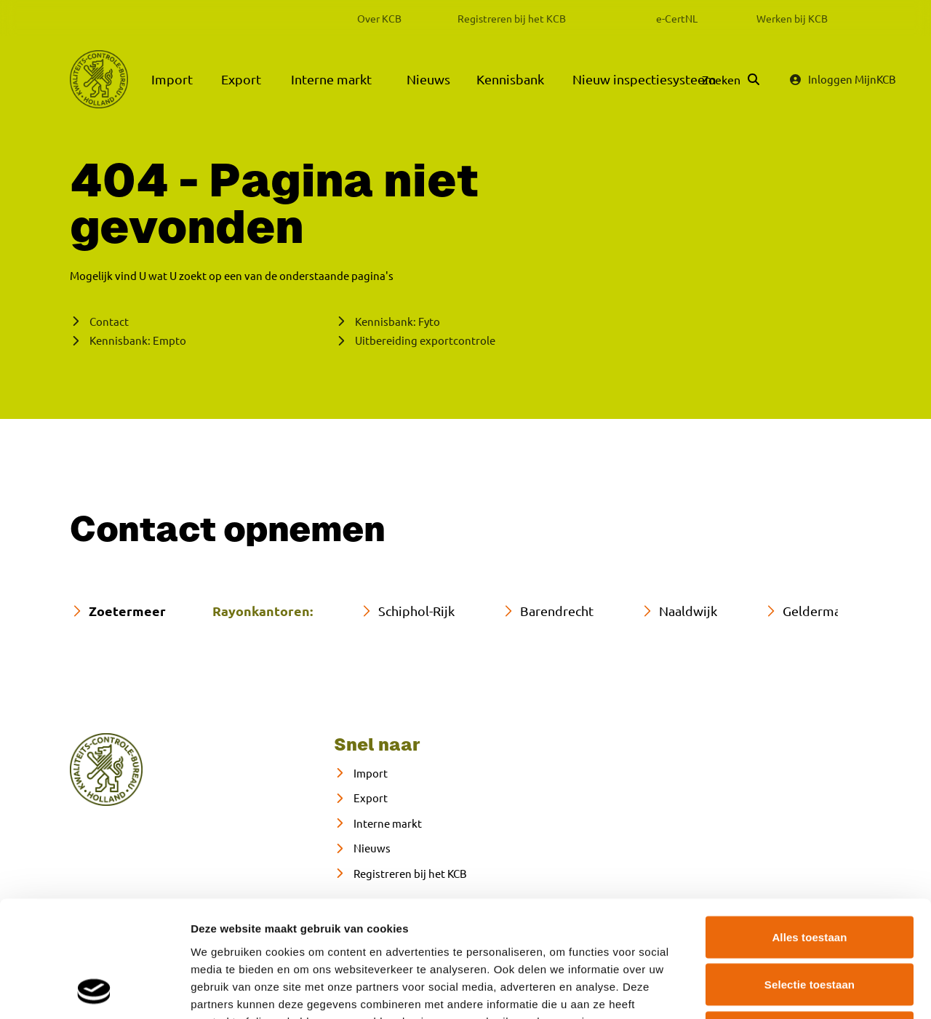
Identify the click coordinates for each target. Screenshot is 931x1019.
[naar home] (106, 769)
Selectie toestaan (809, 876)
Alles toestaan (809, 828)
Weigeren (809, 923)
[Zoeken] (731, 79)
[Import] (361, 773)
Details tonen (785, 990)
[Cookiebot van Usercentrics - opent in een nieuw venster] (94, 991)
